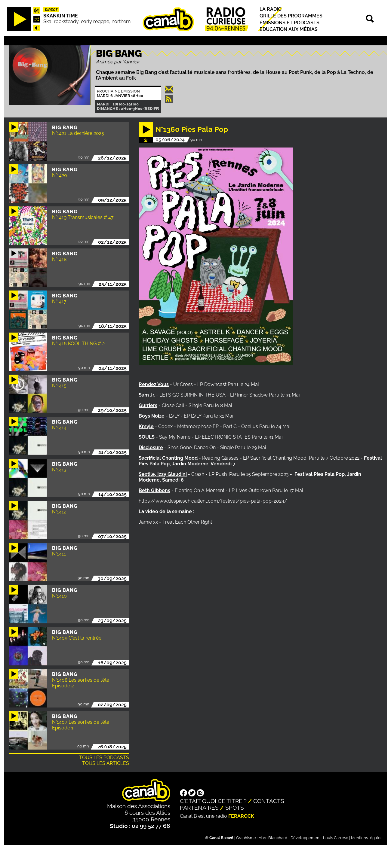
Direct (51, 9)
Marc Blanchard (272, 837)
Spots (234, 807)
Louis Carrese (335, 837)
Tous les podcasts (104, 757)
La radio (271, 9)
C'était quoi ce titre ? (213, 801)
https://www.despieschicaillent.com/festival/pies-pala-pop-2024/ (213, 501)
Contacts (268, 801)
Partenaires (199, 807)
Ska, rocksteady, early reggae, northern (87, 21)
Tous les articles (105, 763)
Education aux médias (289, 29)
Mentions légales (366, 837)
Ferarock (241, 816)
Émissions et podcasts (289, 23)
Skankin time (60, 16)
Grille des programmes (291, 16)
